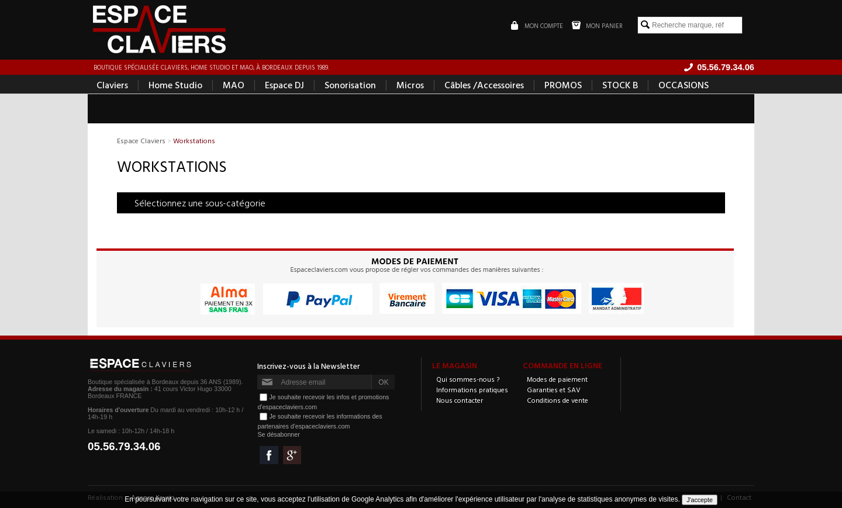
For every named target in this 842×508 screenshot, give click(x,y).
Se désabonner (278, 434)
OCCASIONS (683, 85)
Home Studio (175, 85)
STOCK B (620, 85)
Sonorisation (350, 85)
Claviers (112, 85)
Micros (410, 85)
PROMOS (563, 85)
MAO (233, 85)
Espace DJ (284, 85)
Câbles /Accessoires (484, 85)
